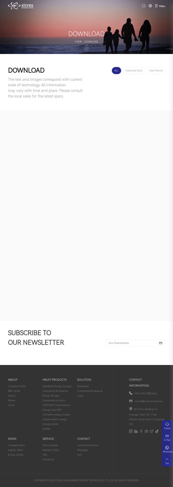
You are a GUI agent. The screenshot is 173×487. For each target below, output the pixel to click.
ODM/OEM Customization (56, 405)
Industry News (15, 450)
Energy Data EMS (52, 410)
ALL (116, 71)
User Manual (156, 71)
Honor (11, 405)
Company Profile (17, 386)
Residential (83, 386)
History (12, 395)
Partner (11, 400)
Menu (160, 6)
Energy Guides (15, 454)
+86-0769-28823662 (145, 393)
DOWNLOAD (91, 41)
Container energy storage (56, 414)
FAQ (45, 454)
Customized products (54, 400)
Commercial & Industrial (89, 391)
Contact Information (88, 445)
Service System (50, 445)
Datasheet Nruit (134, 71)
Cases (80, 395)
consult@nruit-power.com (148, 401)
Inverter (46, 428)
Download (48, 459)
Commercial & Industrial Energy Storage (55, 393)
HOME (78, 41)
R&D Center (14, 391)
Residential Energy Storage (57, 386)
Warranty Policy (51, 450)
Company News (16, 445)
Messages (82, 450)
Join (79, 454)
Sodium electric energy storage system (55, 421)
